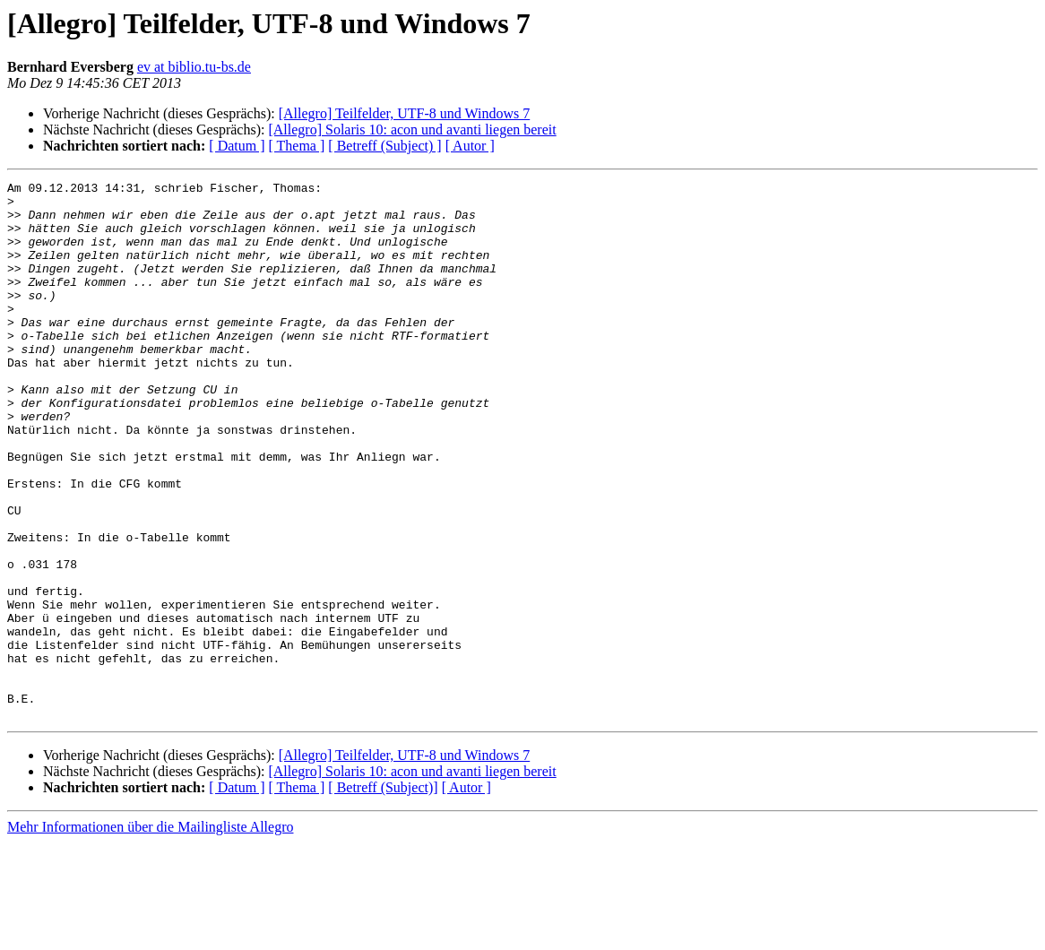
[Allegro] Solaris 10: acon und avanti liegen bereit (412, 129)
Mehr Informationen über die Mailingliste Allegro (150, 934)
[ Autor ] (470, 145)
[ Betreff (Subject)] (382, 894)
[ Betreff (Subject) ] (384, 145)
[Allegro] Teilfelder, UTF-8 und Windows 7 (405, 113)
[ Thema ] (297, 145)
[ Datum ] (236, 145)
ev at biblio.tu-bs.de (194, 66)
